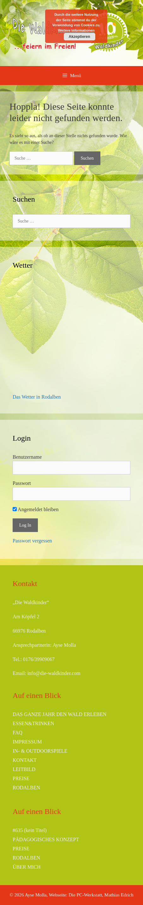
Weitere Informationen (76, 30)
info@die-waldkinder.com (53, 673)
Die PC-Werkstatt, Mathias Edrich (101, 894)
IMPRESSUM (27, 741)
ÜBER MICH (26, 867)
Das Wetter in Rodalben (37, 397)
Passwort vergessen (32, 540)
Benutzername (27, 457)
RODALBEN (26, 787)
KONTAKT (25, 760)
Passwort (22, 483)
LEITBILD (24, 769)
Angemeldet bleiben (35, 509)
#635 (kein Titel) (30, 830)
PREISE (21, 778)
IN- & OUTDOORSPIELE (40, 751)
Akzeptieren (79, 36)
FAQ (17, 732)
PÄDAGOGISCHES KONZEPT (46, 839)
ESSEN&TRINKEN (33, 723)
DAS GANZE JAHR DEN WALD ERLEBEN (59, 714)
